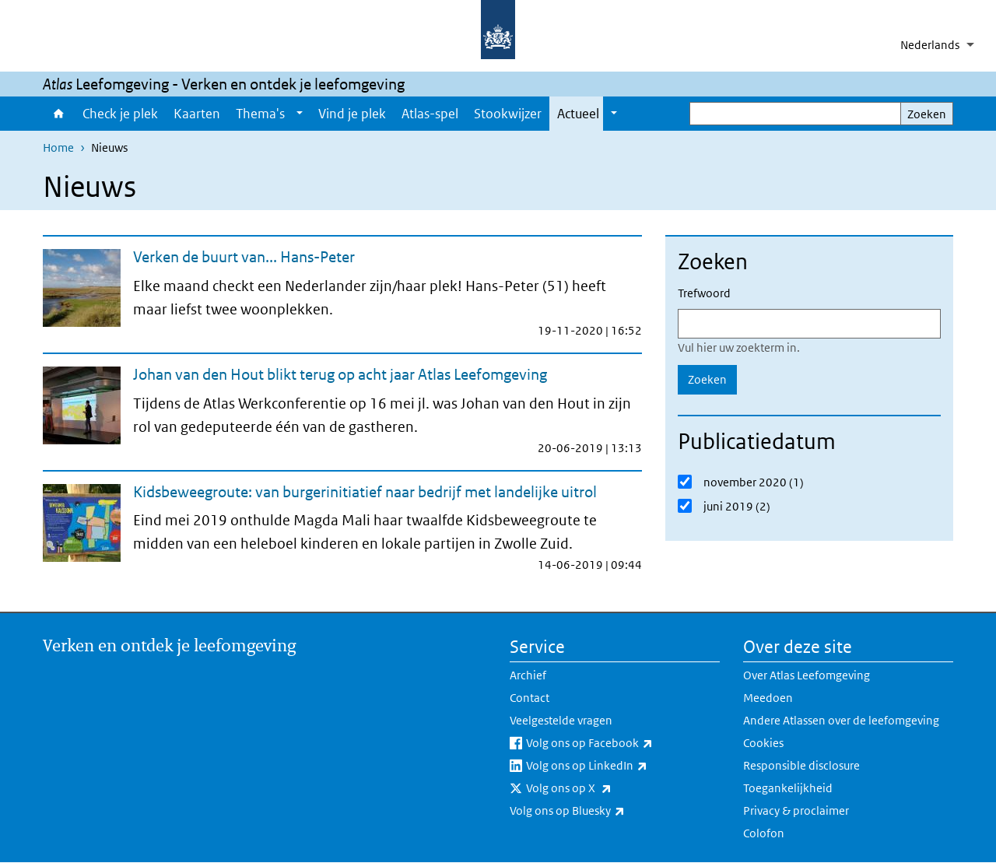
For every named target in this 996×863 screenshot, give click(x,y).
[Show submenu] (299, 113)
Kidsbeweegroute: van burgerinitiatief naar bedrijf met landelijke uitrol (365, 491)
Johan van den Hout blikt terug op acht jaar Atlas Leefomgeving (340, 374)
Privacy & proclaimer (796, 810)
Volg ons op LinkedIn (621, 765)
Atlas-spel (430, 113)
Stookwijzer (508, 113)
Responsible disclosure (801, 765)
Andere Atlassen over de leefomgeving (841, 720)
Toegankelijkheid (788, 788)
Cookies (763, 742)
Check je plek (120, 113)
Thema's (260, 113)
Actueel (578, 113)
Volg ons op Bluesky (601, 811)
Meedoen (768, 697)
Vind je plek (352, 113)
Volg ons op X (603, 788)
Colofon (763, 833)
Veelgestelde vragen (561, 720)
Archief (528, 675)
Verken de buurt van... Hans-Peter (244, 256)
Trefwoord (704, 293)
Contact (529, 697)
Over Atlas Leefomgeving (806, 675)
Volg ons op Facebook (623, 743)
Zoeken (926, 114)
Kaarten (197, 113)
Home (59, 113)
